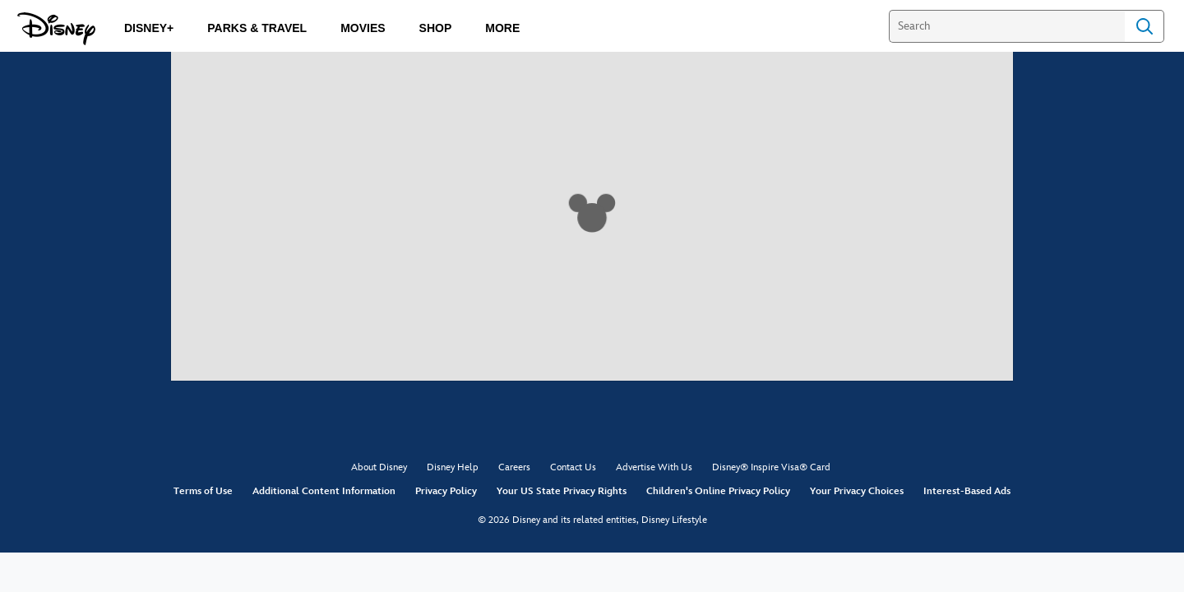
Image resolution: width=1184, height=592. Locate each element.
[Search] (1007, 26)
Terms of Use (203, 491)
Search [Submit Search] (1144, 26)
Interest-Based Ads (967, 491)
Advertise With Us (654, 467)
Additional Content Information (323, 491)
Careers (514, 467)
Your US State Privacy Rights (562, 491)
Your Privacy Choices (857, 491)
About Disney (379, 467)
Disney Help (453, 467)
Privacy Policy (446, 491)
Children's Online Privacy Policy (718, 491)
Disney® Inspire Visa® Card (771, 467)
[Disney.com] (56, 28)
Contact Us (573, 467)
